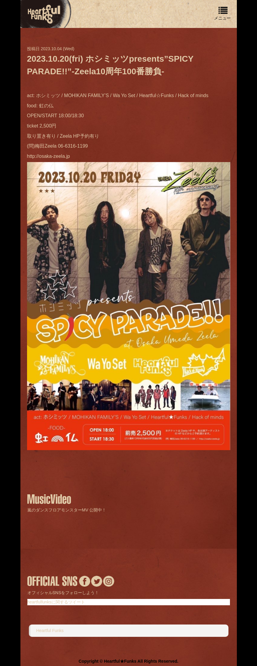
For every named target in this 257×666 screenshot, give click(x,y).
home (44, 13)
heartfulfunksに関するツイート (56, 602)
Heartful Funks (50, 630)
